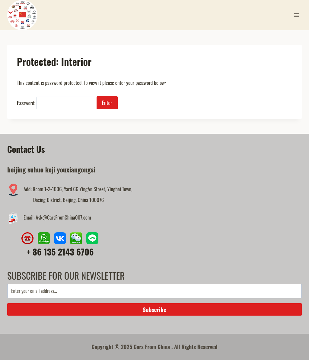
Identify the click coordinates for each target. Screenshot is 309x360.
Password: (56, 103)
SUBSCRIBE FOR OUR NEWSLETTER (66, 275)
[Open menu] (296, 15)
